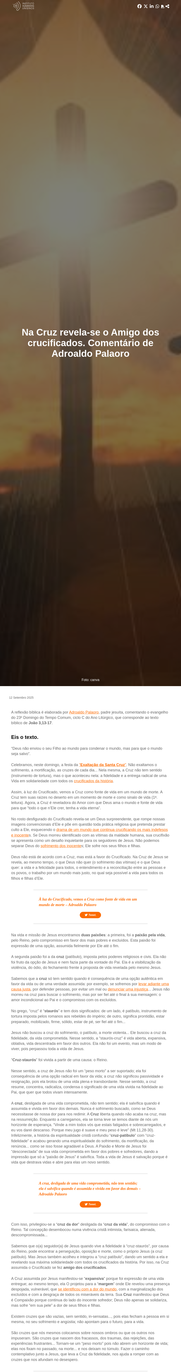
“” (102, 765)
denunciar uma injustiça (128, 989)
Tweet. (90, 915)
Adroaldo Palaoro (84, 712)
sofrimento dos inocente (61, 846)
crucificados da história (93, 781)
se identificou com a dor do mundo (87, 1289)
